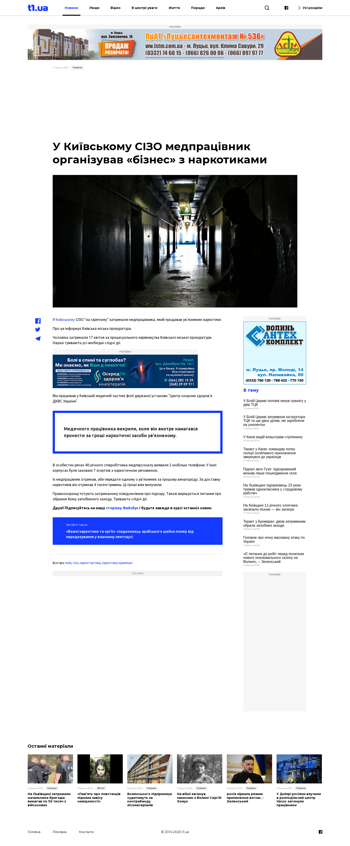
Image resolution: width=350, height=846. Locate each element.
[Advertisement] (175, 105)
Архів (220, 8)
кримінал (125, 563)
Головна (34, 832)
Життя (174, 8)
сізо (75, 563)
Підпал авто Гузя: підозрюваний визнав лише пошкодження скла (270, 471)
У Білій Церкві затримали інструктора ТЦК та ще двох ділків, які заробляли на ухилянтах (274, 421)
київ (68, 563)
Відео (115, 8)
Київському (65, 320)
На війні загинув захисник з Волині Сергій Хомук (199, 797)
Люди (94, 8)
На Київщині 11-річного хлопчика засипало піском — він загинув (270, 507)
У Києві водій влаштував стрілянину (273, 437)
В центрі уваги (144, 8)
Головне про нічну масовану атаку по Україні (274, 539)
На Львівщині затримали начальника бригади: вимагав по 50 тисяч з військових (49, 799)
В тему (251, 390)
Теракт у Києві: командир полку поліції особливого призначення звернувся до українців (269, 453)
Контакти (86, 832)
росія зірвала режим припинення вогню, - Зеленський (245, 797)
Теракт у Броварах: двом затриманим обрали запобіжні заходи (274, 523)
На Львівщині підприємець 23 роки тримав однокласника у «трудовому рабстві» (272, 489)
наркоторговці (90, 563)
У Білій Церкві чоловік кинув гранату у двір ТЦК (274, 403)
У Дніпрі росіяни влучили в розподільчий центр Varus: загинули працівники (299, 799)
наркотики (110, 563)
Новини (71, 8)
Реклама (60, 832)
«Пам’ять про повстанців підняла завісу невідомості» (99, 797)
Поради (198, 8)
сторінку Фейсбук (122, 508)
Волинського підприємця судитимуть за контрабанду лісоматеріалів (149, 799)
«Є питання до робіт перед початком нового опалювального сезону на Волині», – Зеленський (273, 558)
